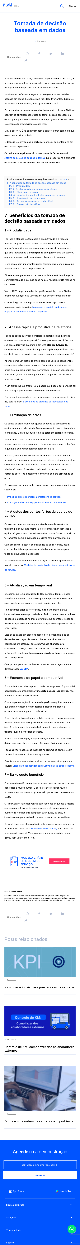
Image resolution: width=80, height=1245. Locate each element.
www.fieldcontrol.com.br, (44, 828)
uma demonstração (40, 1151)
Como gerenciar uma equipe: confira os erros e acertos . (37, 502)
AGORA (24, 669)
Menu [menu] (72, 6)
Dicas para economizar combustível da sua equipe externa (43, 765)
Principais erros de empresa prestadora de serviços (34, 496)
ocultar (64, 179)
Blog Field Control (7, 6)
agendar (40, 1175)
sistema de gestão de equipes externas (24, 157)
